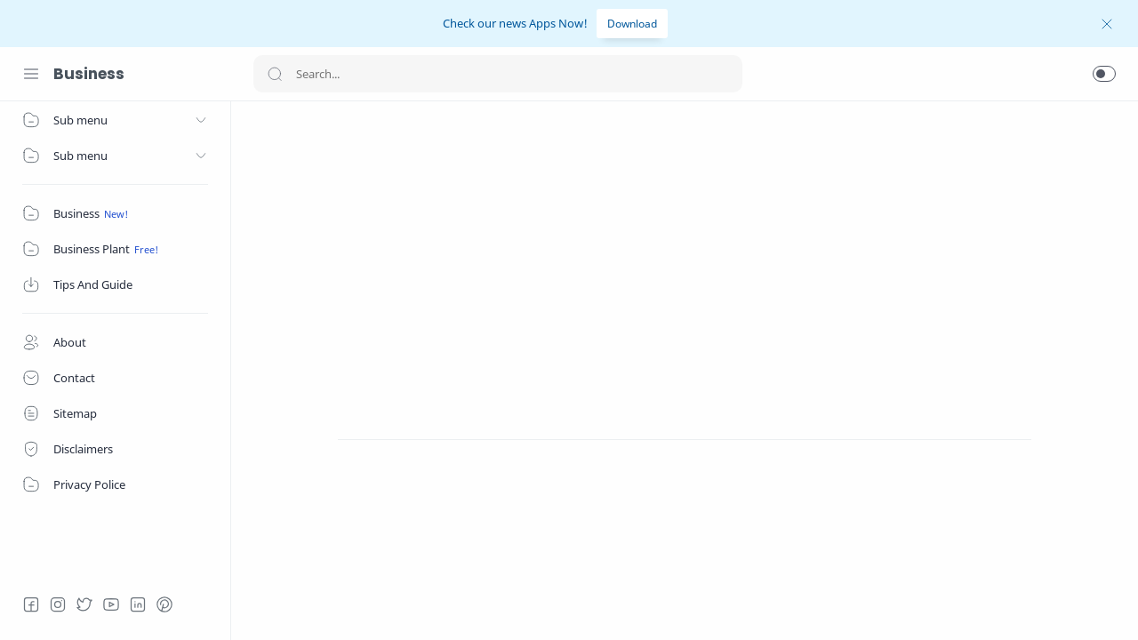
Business (88, 73)
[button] (1104, 74)
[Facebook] (31, 604)
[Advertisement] (684, 248)
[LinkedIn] (138, 604)
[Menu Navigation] (31, 74)
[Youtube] (111, 604)
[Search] (497, 73)
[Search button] (275, 73)
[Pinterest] (164, 604)
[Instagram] (58, 604)
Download (632, 23)
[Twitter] (84, 604)
